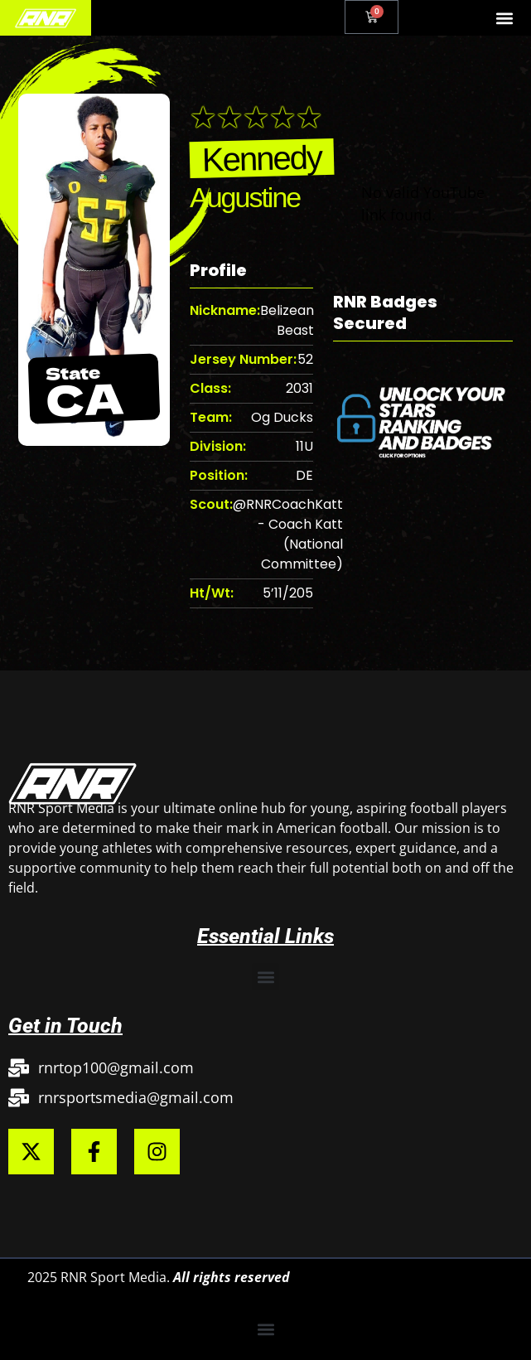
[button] (505, 17)
